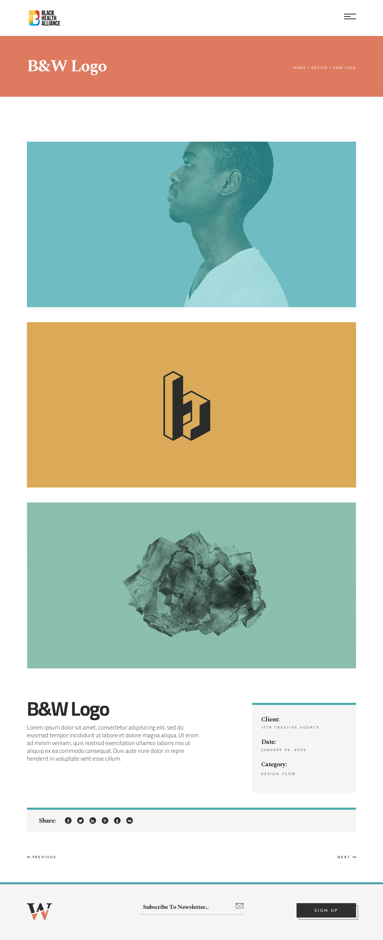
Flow (289, 774)
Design (270, 774)
